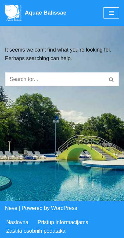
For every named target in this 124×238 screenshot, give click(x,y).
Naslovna (17, 222)
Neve (11, 208)
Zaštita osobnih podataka (35, 231)
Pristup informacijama (63, 222)
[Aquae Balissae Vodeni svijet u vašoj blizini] (35, 13)
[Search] (54, 79)
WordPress (64, 208)
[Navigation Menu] (111, 13)
